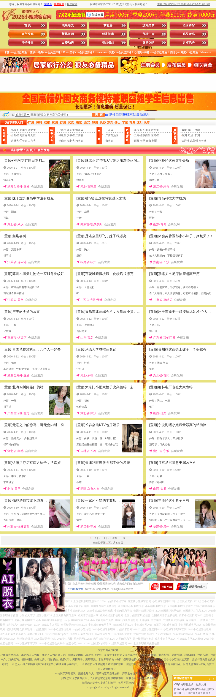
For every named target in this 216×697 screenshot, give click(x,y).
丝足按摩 (108, 34)
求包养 (108, 25)
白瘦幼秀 (68, 42)
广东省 (109, 129)
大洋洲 (185, 140)
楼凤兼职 (68, 34)
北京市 (15, 129)
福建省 (62, 135)
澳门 (190, 129)
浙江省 (79, 129)
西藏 (136, 140)
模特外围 (27, 42)
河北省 (32, 129)
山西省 (15, 135)
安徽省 (71, 135)
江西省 (79, 135)
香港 (184, 129)
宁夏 (142, 140)
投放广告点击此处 (108, 650)
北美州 (194, 140)
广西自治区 (111, 135)
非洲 (197, 135)
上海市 (62, 129)
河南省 (79, 140)
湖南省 (62, 140)
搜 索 (99, 115)
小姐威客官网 (75, 589)
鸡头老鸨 (189, 34)
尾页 (115, 537)
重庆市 (138, 129)
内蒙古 (23, 135)
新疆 (154, 140)
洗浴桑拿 (148, 25)
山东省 (32, 140)
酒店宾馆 (189, 25)
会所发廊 (27, 34)
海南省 (109, 140)
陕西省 (146, 135)
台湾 (197, 129)
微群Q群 (148, 42)
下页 (123, 537)
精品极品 (108, 42)
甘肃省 (155, 135)
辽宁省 (23, 140)
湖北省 (71, 140)
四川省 (146, 129)
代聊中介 (148, 34)
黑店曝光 (68, 25)
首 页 (27, 25)
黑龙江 (32, 135)
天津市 (23, 129)
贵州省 (155, 129)
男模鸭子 (189, 42)
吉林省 (15, 140)
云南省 (138, 135)
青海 (148, 140)
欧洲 (190, 135)
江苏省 (71, 129)
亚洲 (184, 135)
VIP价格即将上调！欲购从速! (190, 684)
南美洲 (202, 140)
